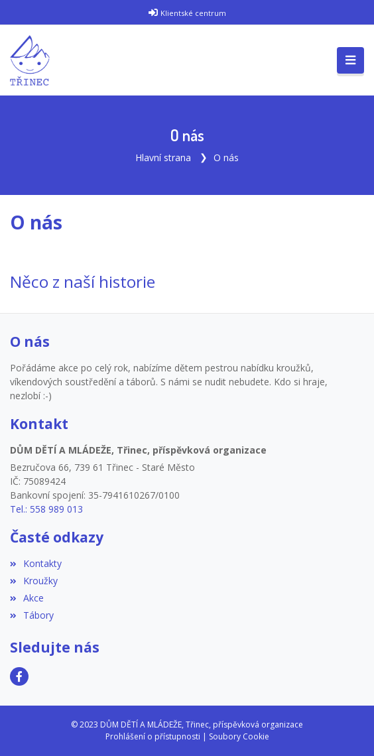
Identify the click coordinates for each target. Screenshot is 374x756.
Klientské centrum (193, 13)
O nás (226, 157)
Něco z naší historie (82, 281)
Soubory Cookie (239, 736)
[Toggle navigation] (350, 60)
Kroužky (34, 580)
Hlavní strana (163, 157)
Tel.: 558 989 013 (46, 509)
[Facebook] (19, 676)
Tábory (32, 615)
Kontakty (36, 563)
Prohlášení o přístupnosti (152, 736)
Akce (27, 598)
